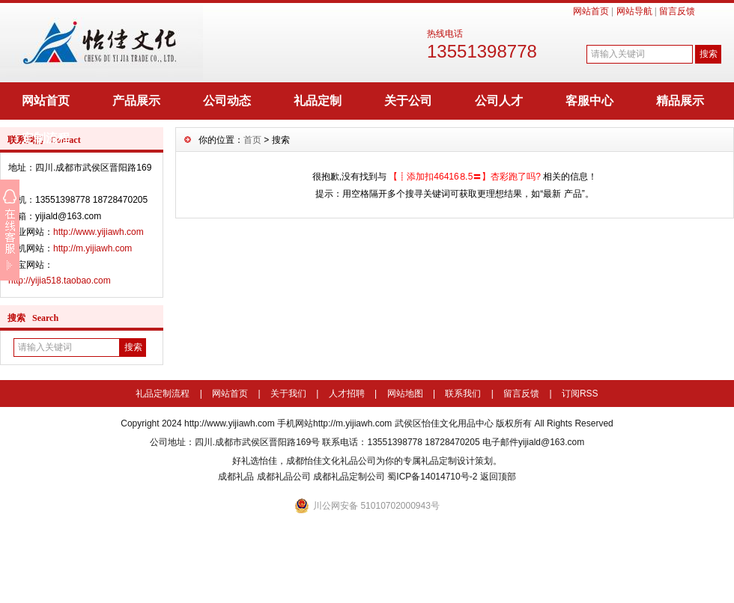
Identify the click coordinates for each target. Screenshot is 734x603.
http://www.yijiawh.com (98, 232)
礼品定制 (318, 100)
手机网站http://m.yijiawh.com (334, 423)
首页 (252, 140)
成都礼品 (236, 476)
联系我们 (463, 393)
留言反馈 (677, 11)
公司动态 (227, 100)
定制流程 (46, 138)
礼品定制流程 (162, 393)
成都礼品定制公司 (349, 476)
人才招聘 (347, 393)
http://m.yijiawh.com (92, 248)
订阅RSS (580, 393)
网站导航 (634, 11)
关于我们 (288, 393)
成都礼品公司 (284, 476)
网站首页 (591, 11)
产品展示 (136, 100)
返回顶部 (498, 476)
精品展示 (680, 100)
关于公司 (408, 100)
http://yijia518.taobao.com (59, 280)
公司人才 (499, 100)
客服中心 (589, 100)
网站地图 (405, 393)
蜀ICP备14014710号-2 (432, 476)
